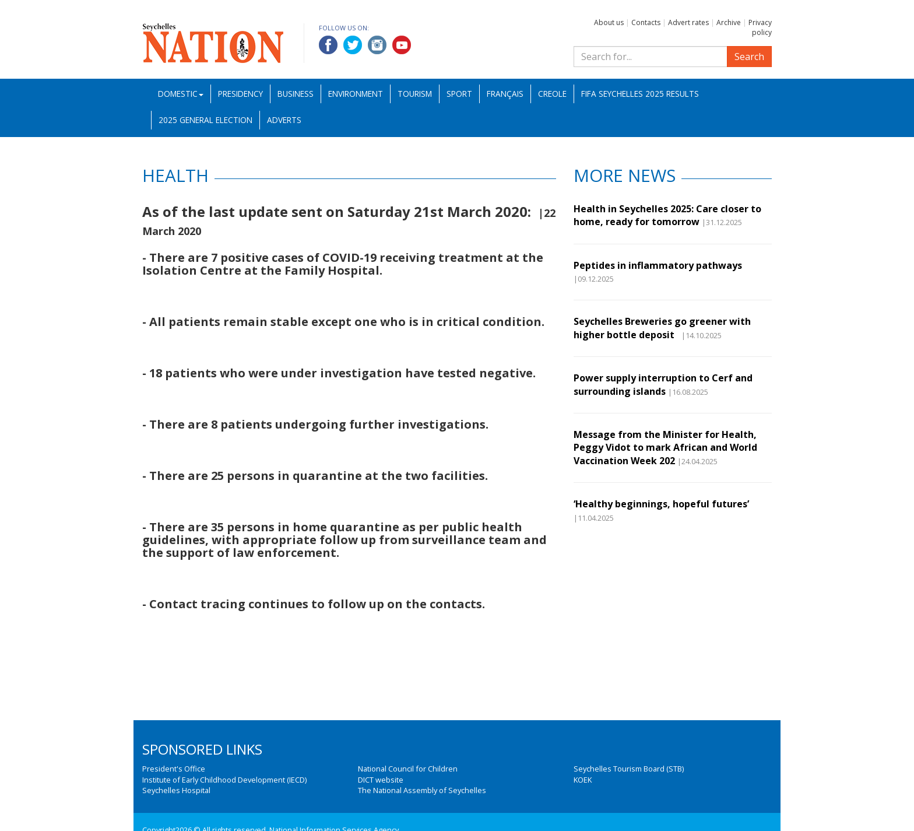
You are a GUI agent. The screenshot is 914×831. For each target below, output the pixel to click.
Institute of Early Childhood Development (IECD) (224, 779)
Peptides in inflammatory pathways (658, 265)
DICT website (380, 779)
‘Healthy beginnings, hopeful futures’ (661, 503)
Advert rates (688, 22)
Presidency (240, 93)
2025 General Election (205, 119)
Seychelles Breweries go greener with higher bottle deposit (662, 328)
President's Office (173, 768)
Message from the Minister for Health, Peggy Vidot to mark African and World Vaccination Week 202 (665, 447)
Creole (552, 93)
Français (505, 93)
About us (609, 22)
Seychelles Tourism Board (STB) (629, 768)
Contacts (645, 22)
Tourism (415, 93)
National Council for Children (408, 768)
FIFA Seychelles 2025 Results (640, 93)
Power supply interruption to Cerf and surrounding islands (663, 384)
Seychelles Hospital (176, 790)
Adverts (284, 119)
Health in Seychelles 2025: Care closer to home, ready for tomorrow (667, 215)
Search (749, 56)
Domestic (180, 93)
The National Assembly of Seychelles (422, 790)
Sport (459, 93)
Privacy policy (760, 27)
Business (295, 93)
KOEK (583, 779)
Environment (355, 93)
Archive (728, 22)
